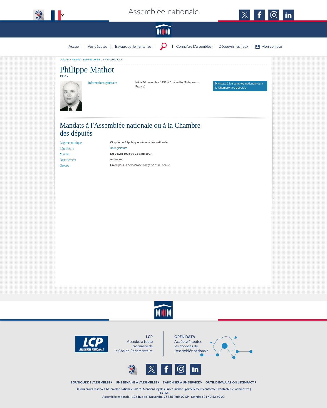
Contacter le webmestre (233, 389)
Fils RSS (163, 393)
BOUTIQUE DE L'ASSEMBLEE (90, 382)
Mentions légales (154, 389)
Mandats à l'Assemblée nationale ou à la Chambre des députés (239, 85)
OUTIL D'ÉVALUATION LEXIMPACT (230, 382)
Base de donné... (92, 59)
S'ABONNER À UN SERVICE (181, 382)
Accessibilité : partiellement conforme (191, 389)
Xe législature (118, 148)
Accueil (65, 59)
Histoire (76, 59)
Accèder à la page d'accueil (73, 44)
